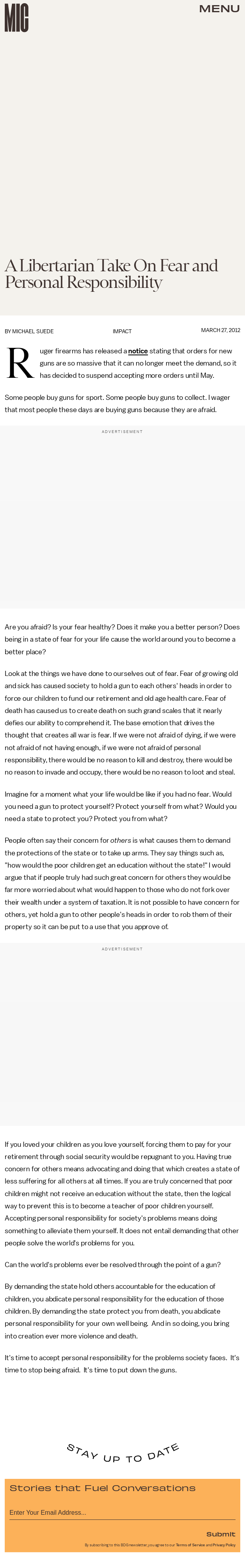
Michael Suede (33, 331)
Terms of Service (190, 1545)
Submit (221, 1534)
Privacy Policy (224, 1545)
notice (138, 351)
